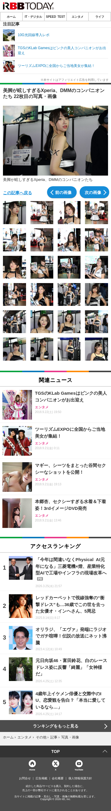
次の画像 (93, 192)
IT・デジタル (33, 16)
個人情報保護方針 (80, 778)
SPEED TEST (55, 16)
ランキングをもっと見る (55, 726)
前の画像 (63, 192)
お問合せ (25, 778)
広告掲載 (41, 778)
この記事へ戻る (17, 192)
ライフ (99, 16)
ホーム (11, 16)
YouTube (79, 769)
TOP (55, 751)
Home (32, 769)
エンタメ (77, 16)
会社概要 (58, 778)
